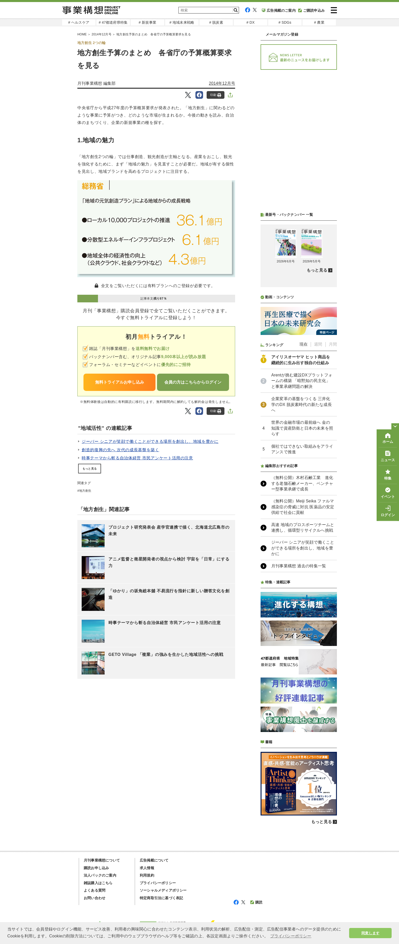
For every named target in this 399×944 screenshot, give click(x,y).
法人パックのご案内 (100, 875)
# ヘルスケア (78, 22)
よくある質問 (94, 890)
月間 (333, 344)
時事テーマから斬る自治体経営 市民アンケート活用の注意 (137, 458)
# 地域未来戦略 (181, 22)
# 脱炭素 (216, 22)
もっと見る (89, 468)
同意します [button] (370, 933)
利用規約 (147, 875)
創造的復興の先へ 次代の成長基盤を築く (120, 450)
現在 (304, 344)
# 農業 (319, 22)
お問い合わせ (94, 898)
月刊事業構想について (102, 860)
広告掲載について (154, 860)
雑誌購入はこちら (98, 883)
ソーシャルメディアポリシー (163, 890)
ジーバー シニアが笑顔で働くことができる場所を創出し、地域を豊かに (150, 441)
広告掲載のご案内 (279, 10)
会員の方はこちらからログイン (192, 382)
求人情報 (147, 868)
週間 (318, 344)
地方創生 (85, 490)
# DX (251, 22)
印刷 (215, 95)
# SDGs (284, 22)
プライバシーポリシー (158, 883)
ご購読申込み (311, 10)
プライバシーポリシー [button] (290, 936)
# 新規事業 (147, 22)
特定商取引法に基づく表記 (161, 898)
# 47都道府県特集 (113, 22)
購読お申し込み (96, 868)
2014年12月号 (222, 83)
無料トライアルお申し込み (119, 382)
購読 (256, 902)
